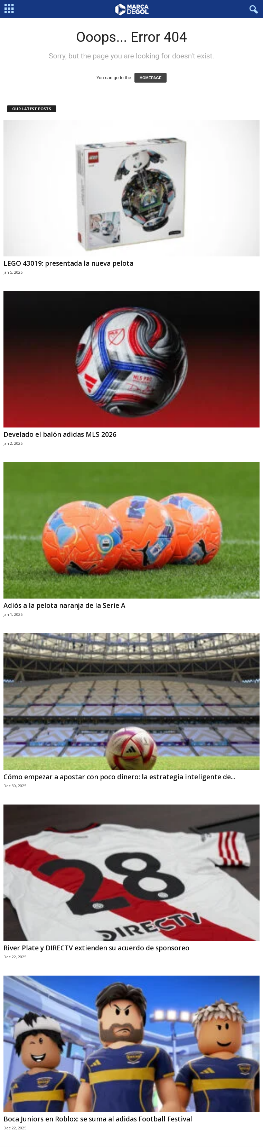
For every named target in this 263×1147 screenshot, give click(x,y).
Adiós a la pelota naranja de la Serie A (64, 605)
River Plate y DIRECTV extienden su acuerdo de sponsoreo (96, 947)
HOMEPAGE (150, 78)
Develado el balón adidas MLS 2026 (59, 434)
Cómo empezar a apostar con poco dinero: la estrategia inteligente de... (119, 776)
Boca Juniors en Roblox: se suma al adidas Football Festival (97, 1119)
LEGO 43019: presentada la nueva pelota (68, 263)
